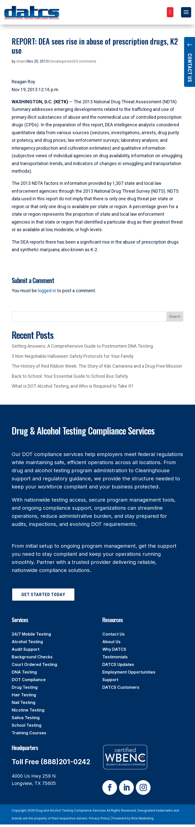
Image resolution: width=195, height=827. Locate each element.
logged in (47, 293)
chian (20, 64)
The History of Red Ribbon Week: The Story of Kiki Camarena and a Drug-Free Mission (97, 368)
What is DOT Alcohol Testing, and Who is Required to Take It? (72, 388)
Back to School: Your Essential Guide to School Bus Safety (70, 378)
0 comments (86, 64)
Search (175, 319)
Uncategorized (62, 64)
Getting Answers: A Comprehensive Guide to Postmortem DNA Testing (82, 348)
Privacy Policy (99, 821)
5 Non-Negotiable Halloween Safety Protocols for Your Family (72, 358)
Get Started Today (43, 597)
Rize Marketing (142, 821)
